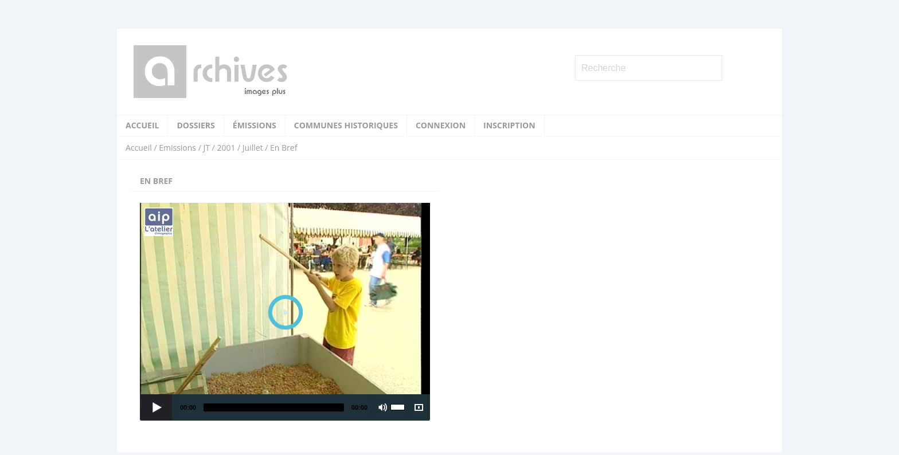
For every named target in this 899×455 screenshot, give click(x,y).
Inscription (509, 125)
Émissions (254, 125)
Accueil (142, 125)
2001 (226, 147)
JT (206, 147)
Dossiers (195, 125)
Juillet (253, 147)
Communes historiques (346, 125)
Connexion (441, 125)
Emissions (177, 147)
